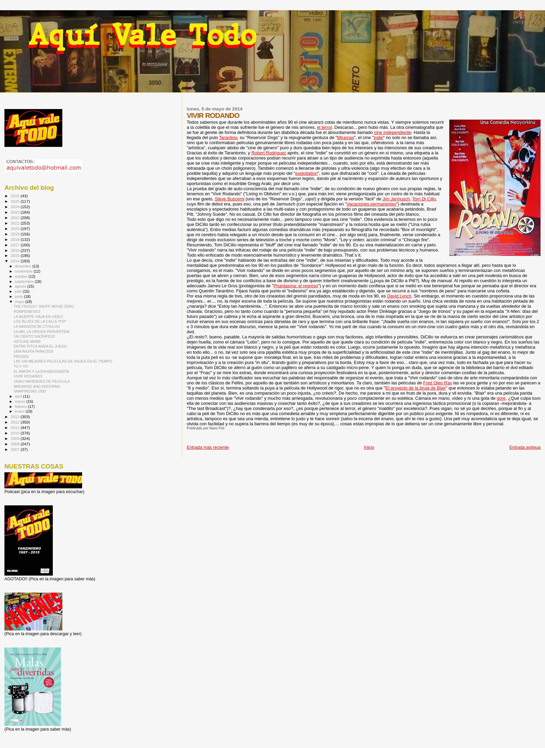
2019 (15, 234)
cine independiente (392, 132)
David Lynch (399, 296)
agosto (21, 286)
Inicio (369, 447)
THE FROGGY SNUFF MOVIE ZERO (44, 306)
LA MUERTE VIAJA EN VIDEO (38, 317)
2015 (15, 255)
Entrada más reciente (208, 447)
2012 (15, 422)
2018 (15, 239)
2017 (15, 245)
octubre (22, 276)
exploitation (306, 173)
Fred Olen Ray (437, 382)
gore (501, 398)
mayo (20, 302)
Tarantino (228, 137)
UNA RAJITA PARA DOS (33, 351)
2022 (15, 217)
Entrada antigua (525, 447)
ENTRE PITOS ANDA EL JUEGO (40, 346)
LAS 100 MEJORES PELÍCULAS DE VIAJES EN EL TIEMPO (63, 361)
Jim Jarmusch (396, 198)
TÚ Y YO (21, 366)
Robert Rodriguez (268, 152)
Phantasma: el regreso (296, 285)
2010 (15, 433)
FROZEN (21, 356)
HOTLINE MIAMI (27, 341)
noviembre (24, 271)
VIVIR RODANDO (28, 376)
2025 (15, 201)
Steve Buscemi (230, 198)
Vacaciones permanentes (371, 204)
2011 (15, 427)
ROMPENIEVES (27, 311)
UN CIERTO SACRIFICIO (34, 336)
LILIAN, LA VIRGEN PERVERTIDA (41, 332)
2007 (15, 449)
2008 (15, 444)
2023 (15, 212)
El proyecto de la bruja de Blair (415, 388)
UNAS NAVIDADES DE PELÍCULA (41, 381)
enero (20, 411)
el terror (324, 127)
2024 (15, 206)
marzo (21, 401)
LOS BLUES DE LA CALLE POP (40, 321)
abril (19, 396)
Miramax (345, 137)
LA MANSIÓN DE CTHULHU (37, 326)
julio (19, 291)
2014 (15, 261)
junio (19, 296)
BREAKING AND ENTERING (37, 386)
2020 (15, 228)
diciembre (23, 266)
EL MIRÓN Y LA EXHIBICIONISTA (41, 371)
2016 (15, 250)
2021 (15, 223)
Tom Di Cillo (424, 198)
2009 (15, 438)
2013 (15, 416)
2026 (15, 196)
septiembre (25, 281)
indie (378, 137)
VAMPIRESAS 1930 (30, 391)
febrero (21, 406)
